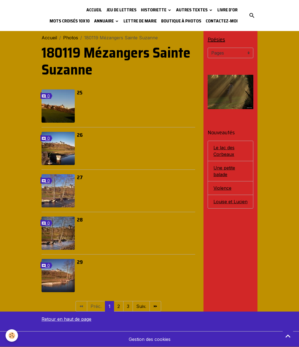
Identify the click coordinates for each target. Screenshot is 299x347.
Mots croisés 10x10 (70, 20)
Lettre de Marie (140, 20)
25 (80, 92)
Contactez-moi (222, 20)
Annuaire (104, 20)
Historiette (154, 9)
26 (80, 135)
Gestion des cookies (150, 339)
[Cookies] (12, 335)
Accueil (94, 9)
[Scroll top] (288, 336)
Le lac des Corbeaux (223, 151)
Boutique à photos (181, 20)
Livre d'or (227, 9)
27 (80, 177)
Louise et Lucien (230, 201)
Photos (70, 37)
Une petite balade (224, 171)
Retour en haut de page (66, 319)
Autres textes (192, 9)
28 (80, 219)
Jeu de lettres (121, 9)
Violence (222, 188)
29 (80, 262)
